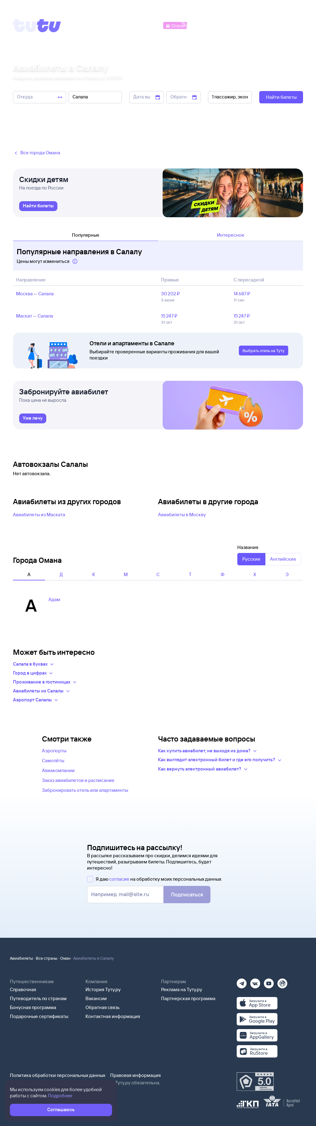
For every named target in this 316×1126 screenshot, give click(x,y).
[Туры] (230, 25)
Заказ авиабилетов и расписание (78, 780)
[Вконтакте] (255, 981)
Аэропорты (54, 751)
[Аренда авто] (257, 25)
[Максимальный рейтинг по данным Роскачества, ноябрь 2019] (255, 1081)
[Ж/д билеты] (117, 25)
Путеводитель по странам (38, 998)
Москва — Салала (35, 294)
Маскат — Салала (34, 316)
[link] (38, 206)
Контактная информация (112, 1016)
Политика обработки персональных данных (57, 1075)
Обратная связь (102, 1007)
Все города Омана (36, 153)
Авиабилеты (21, 958)
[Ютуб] (269, 981)
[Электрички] (203, 25)
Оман (65, 958)
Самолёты (53, 760)
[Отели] (175, 25)
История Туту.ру (103, 989)
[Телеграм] (242, 981)
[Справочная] (290, 25)
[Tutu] (37, 25)
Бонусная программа (33, 1007)
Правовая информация (135, 1075)
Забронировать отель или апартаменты (85, 790)
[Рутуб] (282, 981)
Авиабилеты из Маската (39, 514)
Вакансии (96, 998)
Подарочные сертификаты (39, 1016)
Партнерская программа (188, 998)
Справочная (23, 989)
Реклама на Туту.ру (181, 989)
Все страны (46, 958)
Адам (54, 599)
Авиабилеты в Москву (182, 514)
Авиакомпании (58, 770)
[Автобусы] (149, 25)
